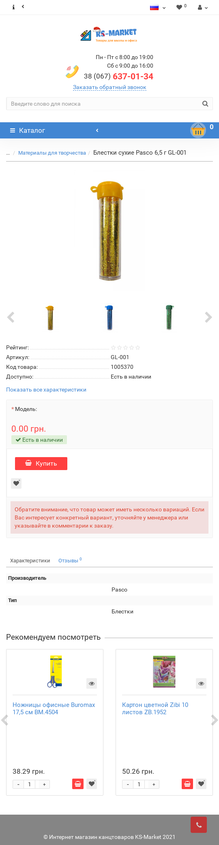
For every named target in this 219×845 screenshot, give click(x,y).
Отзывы (70, 560)
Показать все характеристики (46, 390)
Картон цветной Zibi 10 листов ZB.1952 (155, 708)
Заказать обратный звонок (109, 87)
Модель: (26, 409)
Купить (41, 463)
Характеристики (30, 561)
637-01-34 (118, 76)
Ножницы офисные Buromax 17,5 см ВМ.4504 (54, 708)
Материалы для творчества (52, 153)
